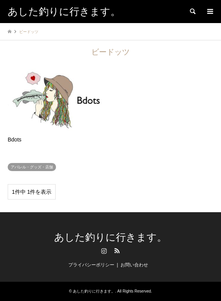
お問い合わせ (134, 265)
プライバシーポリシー (91, 265)
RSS (117, 250)
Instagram (104, 250)
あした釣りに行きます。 (110, 237)
